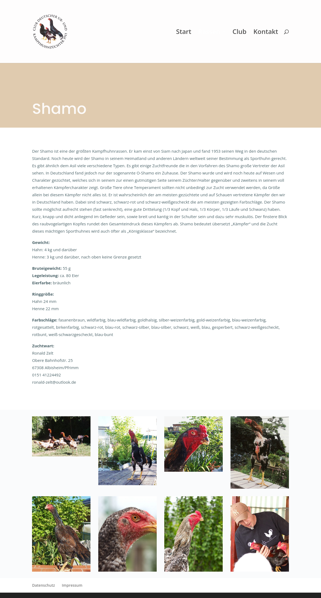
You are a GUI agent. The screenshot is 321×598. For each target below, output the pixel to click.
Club (239, 33)
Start (183, 33)
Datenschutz (43, 585)
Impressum (72, 585)
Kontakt (265, 33)
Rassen (209, 33)
